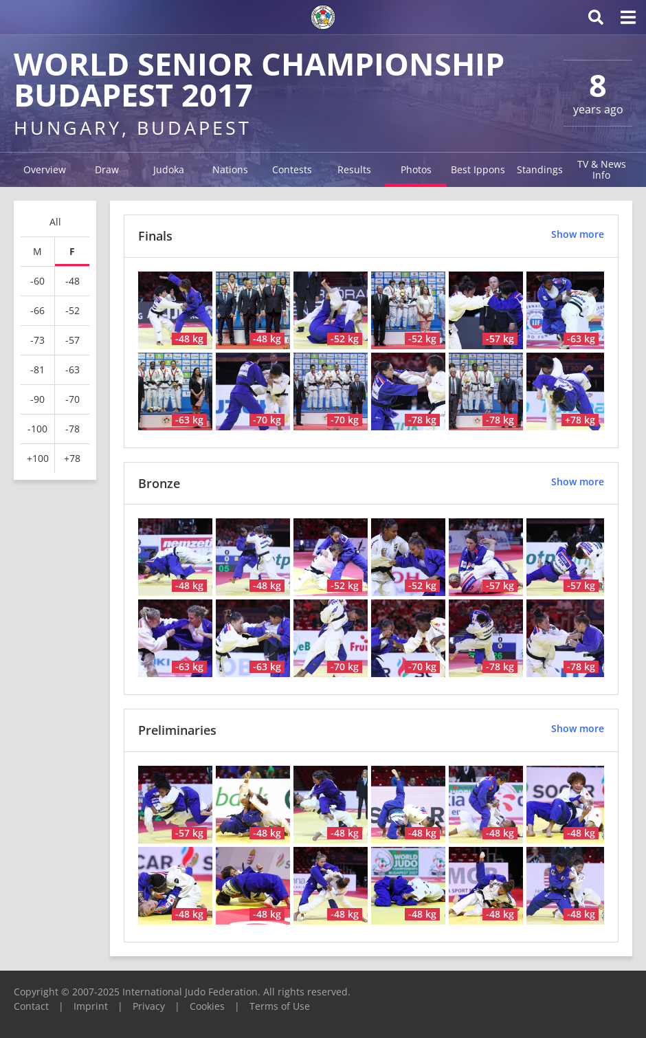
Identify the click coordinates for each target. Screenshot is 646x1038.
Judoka (168, 169)
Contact (31, 1006)
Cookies (207, 1006)
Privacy (149, 1006)
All (55, 221)
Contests (292, 169)
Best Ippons (478, 169)
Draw (107, 169)
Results (354, 169)
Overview (44, 169)
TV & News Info (601, 169)
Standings (540, 169)
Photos (416, 169)
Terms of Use (279, 1006)
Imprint (91, 1006)
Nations (230, 169)
